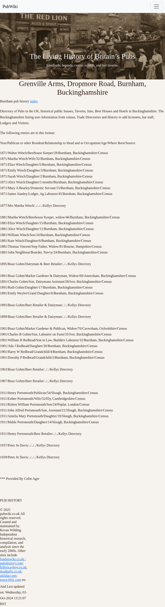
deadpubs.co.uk (10, 571)
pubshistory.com (11, 563)
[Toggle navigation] (156, 6)
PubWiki (10, 6)
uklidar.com (8, 576)
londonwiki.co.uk (12, 559)
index (34, 101)
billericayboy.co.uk (13, 567)
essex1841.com (10, 580)
